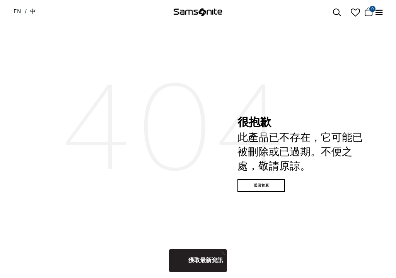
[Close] (223, 253)
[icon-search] (337, 12)
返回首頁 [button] (261, 185)
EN (17, 11)
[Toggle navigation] (379, 12)
